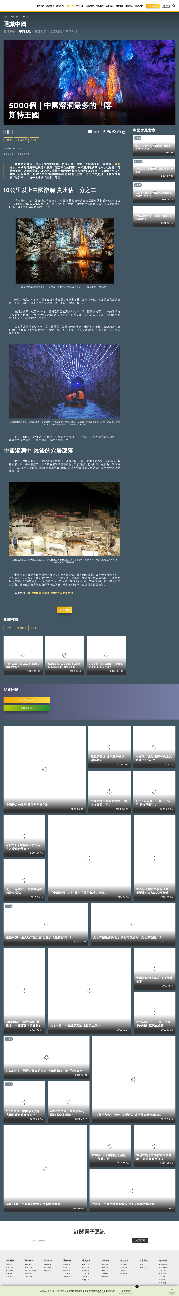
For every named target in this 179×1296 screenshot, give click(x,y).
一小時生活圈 (30, 1271)
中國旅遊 (22, 140)
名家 (141, 1265)
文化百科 (104, 1271)
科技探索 (9, 1277)
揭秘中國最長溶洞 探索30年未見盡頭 (50, 593)
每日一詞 (104, 1274)
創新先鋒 (85, 1271)
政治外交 (124, 1265)
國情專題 (119, 5)
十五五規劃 (163, 1268)
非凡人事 (80, 5)
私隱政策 (101, 1291)
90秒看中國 (163, 1265)
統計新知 (40, 31)
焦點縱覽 (99, 5)
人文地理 (56, 31)
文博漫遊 (104, 1277)
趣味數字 (9, 31)
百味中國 (47, 1265)
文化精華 (90, 5)
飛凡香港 (28, 1265)
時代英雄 (85, 1265)
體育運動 (124, 1274)
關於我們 (139, 5)
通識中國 (70, 5)
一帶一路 (162, 1280)
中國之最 (25, 17)
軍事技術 (9, 1274)
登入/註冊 (153, 6)
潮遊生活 (60, 5)
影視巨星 (85, 1280)
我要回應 (64, 609)
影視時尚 (47, 1271)
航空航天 (9, 1271)
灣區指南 (28, 1277)
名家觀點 (109, 5)
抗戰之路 (162, 1277)
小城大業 (162, 1271)
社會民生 (124, 1271)
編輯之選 (143, 1268)
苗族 (9, 140)
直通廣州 (28, 1274)
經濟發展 (124, 1268)
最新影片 (129, 5)
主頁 (5, 17)
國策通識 (162, 1274)
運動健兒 (85, 1277)
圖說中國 (104, 1268)
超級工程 (9, 1268)
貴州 (35, 140)
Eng (168, 6)
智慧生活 (9, 1265)
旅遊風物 (47, 1268)
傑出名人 (85, 1268)
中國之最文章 (144, 130)
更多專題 (162, 1283)
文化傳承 (104, 1265)
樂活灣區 (50, 5)
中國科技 (40, 5)
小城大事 (85, 1274)
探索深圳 (28, 1268)
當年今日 (71, 31)
